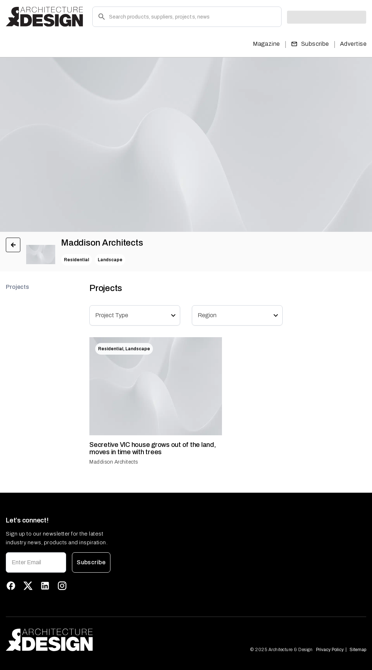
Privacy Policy (330, 649)
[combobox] (130, 315)
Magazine (266, 44)
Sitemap (357, 649)
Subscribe (310, 44)
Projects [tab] (17, 287)
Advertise (353, 44)
